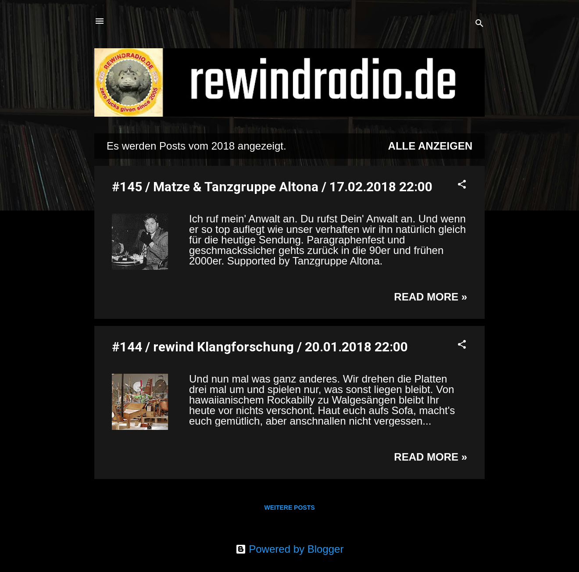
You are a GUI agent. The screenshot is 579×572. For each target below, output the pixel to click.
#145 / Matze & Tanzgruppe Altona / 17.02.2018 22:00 (272, 186)
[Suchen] (479, 24)
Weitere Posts (289, 507)
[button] (462, 185)
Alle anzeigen (430, 146)
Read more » (430, 297)
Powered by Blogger (290, 549)
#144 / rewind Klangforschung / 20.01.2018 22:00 (260, 346)
